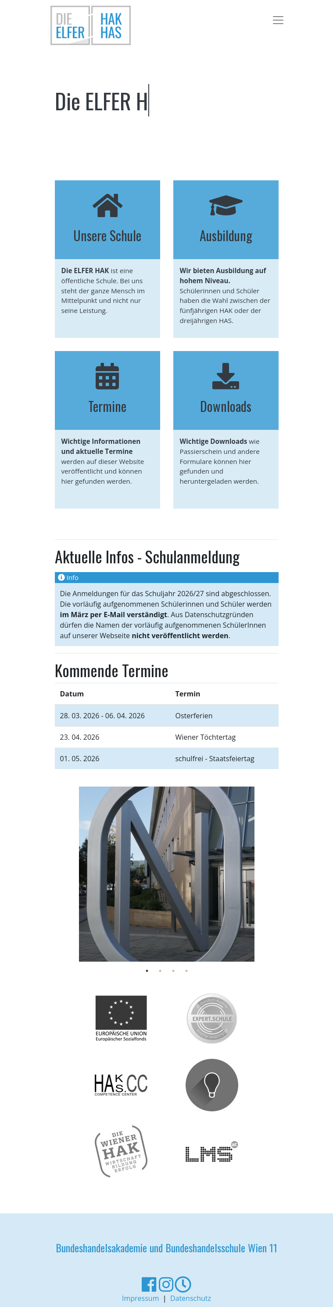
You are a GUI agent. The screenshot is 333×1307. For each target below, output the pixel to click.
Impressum (140, 1298)
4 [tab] (186, 970)
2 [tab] (160, 970)
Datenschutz (190, 1298)
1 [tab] (147, 970)
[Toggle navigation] (275, 19)
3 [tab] (173, 970)
